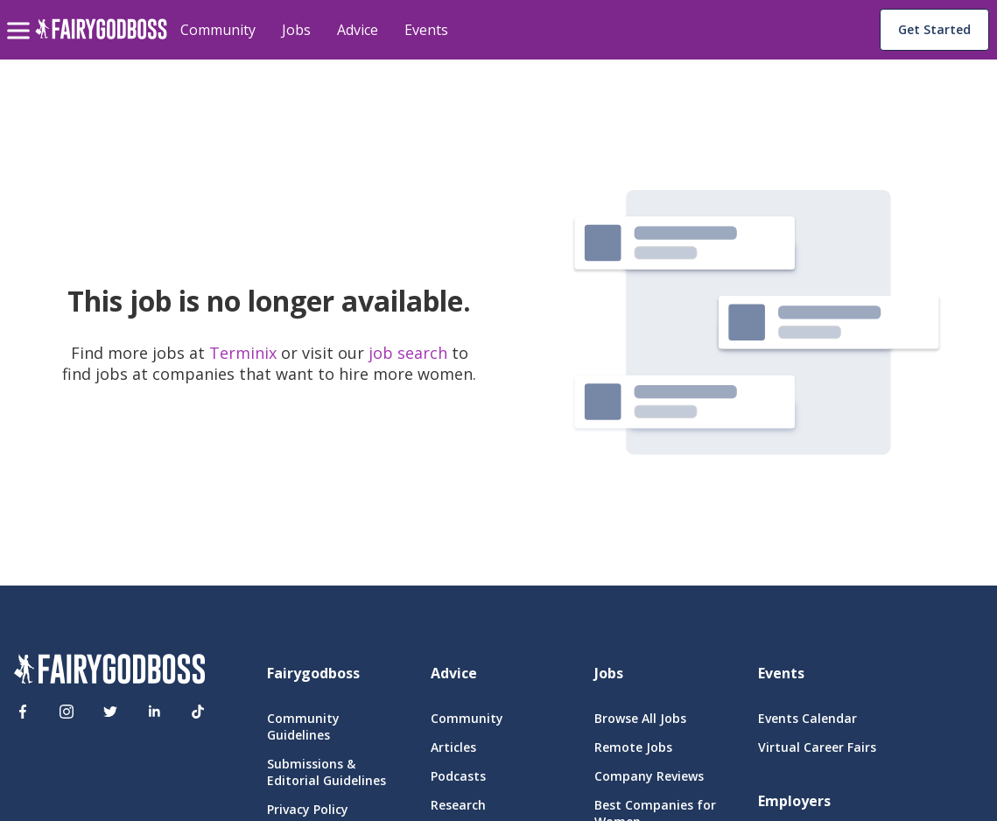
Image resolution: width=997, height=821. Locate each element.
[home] (101, 39)
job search (408, 352)
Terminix (245, 352)
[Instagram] (66, 711)
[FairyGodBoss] (109, 671)
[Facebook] (22, 711)
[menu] (21, 17)
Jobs (296, 29)
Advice (357, 29)
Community (218, 29)
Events (426, 29)
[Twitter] (110, 711)
